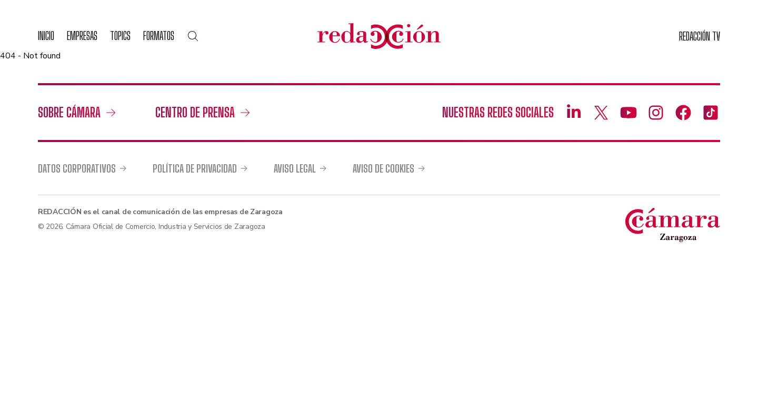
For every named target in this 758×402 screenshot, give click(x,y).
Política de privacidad (195, 168)
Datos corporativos (77, 168)
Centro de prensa (195, 112)
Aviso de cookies (383, 168)
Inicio (46, 35)
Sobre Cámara (69, 112)
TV (699, 36)
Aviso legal (295, 168)
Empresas (82, 35)
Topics (120, 35)
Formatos (158, 35)
